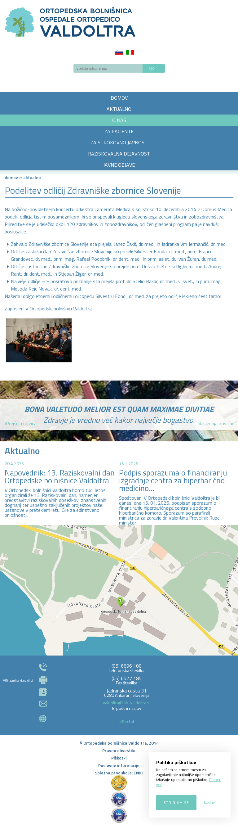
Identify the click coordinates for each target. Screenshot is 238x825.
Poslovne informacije (118, 765)
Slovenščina (119, 52)
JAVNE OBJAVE (119, 165)
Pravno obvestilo (118, 750)
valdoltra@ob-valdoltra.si (126, 702)
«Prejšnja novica (20, 423)
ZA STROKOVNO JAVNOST (119, 142)
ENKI (138, 772)
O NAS (119, 120)
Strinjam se (176, 802)
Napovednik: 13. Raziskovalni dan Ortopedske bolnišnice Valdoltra (60, 476)
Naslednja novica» (216, 423)
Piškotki (118, 758)
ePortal (126, 721)
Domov (11, 177)
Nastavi (210, 802)
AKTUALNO (119, 109)
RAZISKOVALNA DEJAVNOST (119, 153)
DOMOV (119, 97)
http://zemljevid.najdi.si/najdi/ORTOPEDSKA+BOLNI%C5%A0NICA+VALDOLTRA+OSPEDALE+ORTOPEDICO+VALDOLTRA (119, 590)
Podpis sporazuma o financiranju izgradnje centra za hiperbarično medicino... (173, 480)
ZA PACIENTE (119, 131)
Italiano (130, 52)
